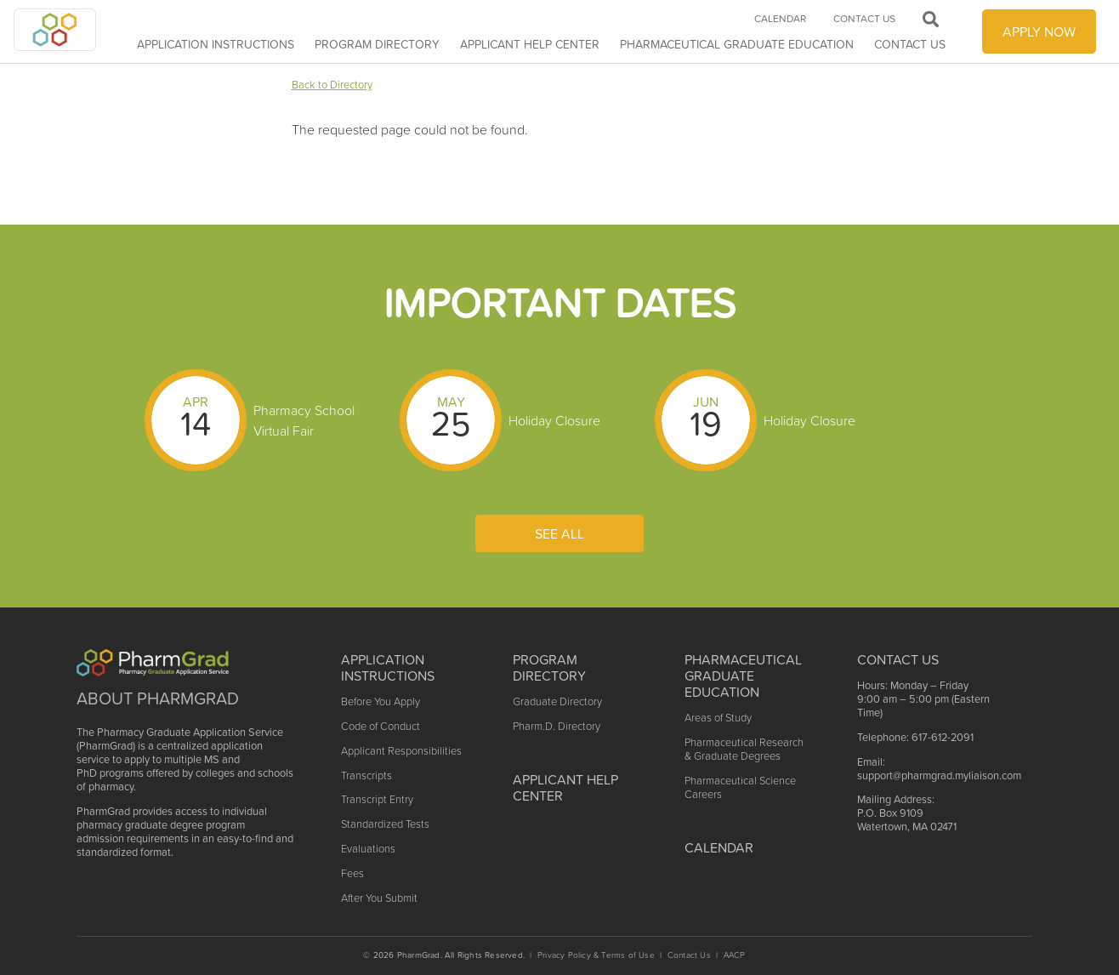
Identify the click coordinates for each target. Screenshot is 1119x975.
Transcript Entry (377, 799)
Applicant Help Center (565, 787)
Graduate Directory (557, 701)
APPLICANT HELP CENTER (529, 44)
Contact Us (910, 44)
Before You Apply (380, 701)
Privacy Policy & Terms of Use (596, 955)
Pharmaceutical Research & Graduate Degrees (744, 749)
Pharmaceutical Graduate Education (737, 44)
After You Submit (379, 898)
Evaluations (368, 849)
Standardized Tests (385, 824)
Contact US (898, 659)
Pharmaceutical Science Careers (740, 787)
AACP (735, 955)
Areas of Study (718, 718)
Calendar (780, 18)
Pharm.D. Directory (556, 726)
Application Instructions (215, 44)
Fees (352, 873)
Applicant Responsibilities (401, 751)
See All (559, 533)
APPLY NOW (1039, 31)
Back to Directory (332, 85)
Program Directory (377, 44)
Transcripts (366, 775)
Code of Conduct (380, 726)
